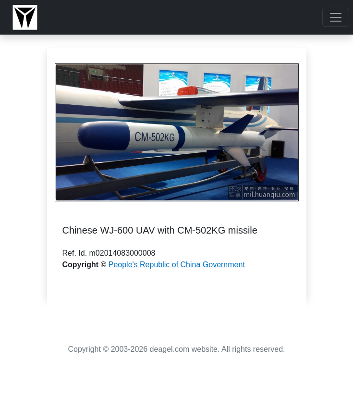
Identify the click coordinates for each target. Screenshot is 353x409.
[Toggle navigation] (335, 17)
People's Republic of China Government (177, 264)
